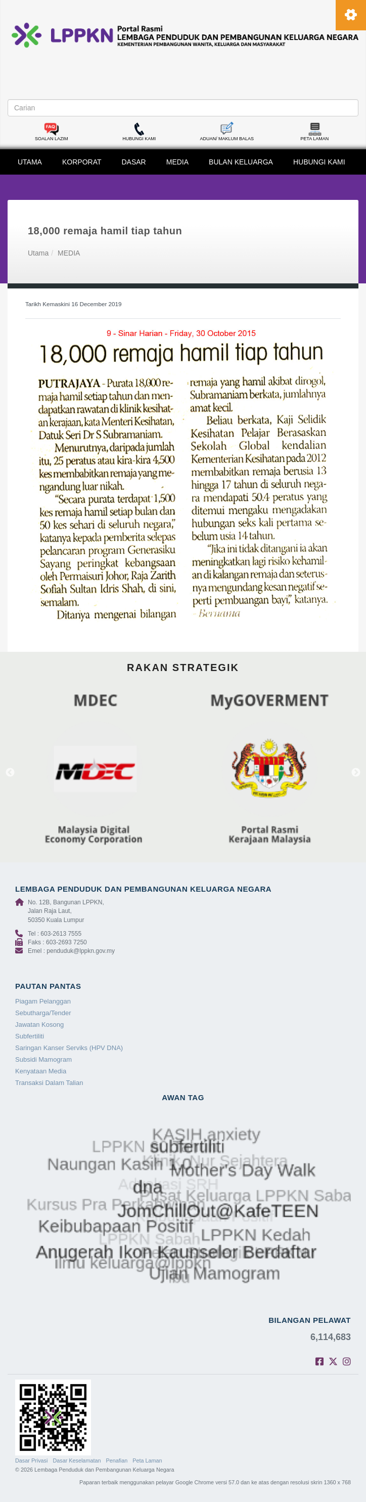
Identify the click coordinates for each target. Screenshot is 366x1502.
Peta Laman (147, 1460)
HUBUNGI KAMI (319, 162)
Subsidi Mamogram (43, 1059)
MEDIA (177, 162)
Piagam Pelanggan (43, 1001)
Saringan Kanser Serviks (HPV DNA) (69, 1048)
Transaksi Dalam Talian (49, 1083)
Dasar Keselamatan (77, 1460)
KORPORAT (82, 162)
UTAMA (30, 162)
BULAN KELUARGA (241, 162)
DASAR (134, 162)
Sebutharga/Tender (43, 1013)
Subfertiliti (29, 1036)
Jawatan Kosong (39, 1024)
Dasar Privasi (31, 1460)
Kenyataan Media (40, 1071)
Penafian (117, 1460)
